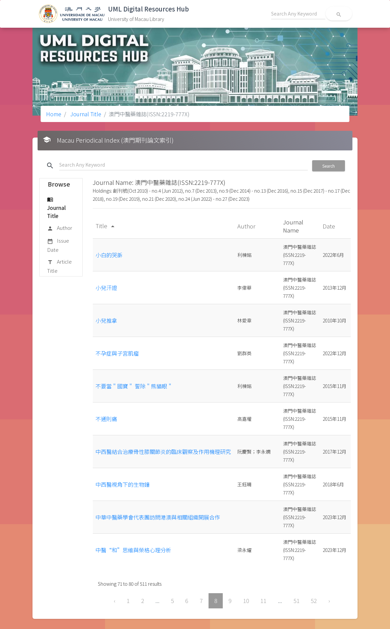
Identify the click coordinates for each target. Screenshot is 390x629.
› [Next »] (329, 601)
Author (59, 228)
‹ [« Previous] (114, 601)
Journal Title (85, 114)
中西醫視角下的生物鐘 (122, 484)
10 (246, 601)
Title (106, 225)
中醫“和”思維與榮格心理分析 (133, 550)
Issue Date (58, 245)
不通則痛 (106, 419)
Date (330, 226)
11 (263, 601)
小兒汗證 (106, 288)
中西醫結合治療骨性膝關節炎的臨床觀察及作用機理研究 (163, 451)
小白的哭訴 (109, 255)
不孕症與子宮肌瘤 (117, 353)
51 (297, 601)
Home (53, 114)
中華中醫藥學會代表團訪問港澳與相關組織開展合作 (157, 517)
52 (314, 601)
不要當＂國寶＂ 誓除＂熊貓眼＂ (134, 386)
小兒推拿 (106, 320)
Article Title (59, 266)
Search (328, 166)
